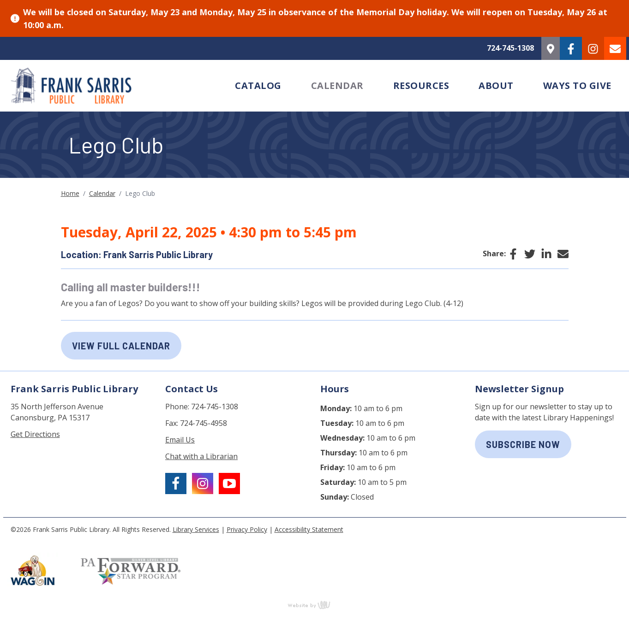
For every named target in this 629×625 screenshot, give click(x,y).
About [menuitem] (496, 85)
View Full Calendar (121, 345)
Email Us (180, 440)
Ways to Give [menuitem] (577, 85)
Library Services (196, 529)
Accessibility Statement (309, 529)
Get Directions (35, 434)
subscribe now (523, 444)
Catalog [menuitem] (258, 85)
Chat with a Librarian (201, 456)
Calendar (102, 193)
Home (70, 193)
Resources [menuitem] (421, 85)
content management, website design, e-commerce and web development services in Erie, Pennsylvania (314, 604)
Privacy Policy (247, 529)
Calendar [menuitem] (337, 85)
